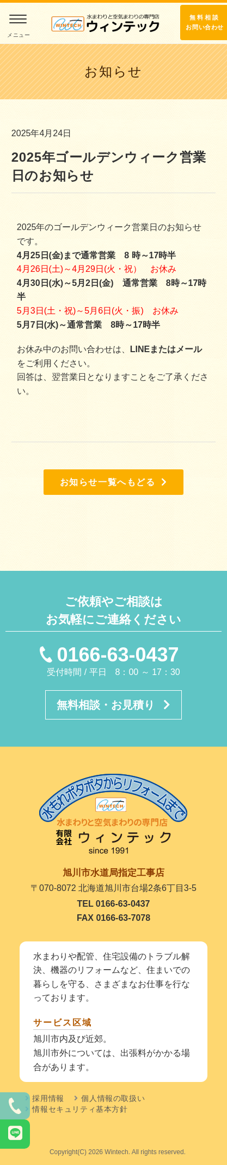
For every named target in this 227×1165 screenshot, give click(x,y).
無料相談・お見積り (113, 705)
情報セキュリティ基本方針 (79, 1109)
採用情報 (48, 1098)
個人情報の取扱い (113, 1098)
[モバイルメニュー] (17, 27)
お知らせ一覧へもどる (114, 482)
